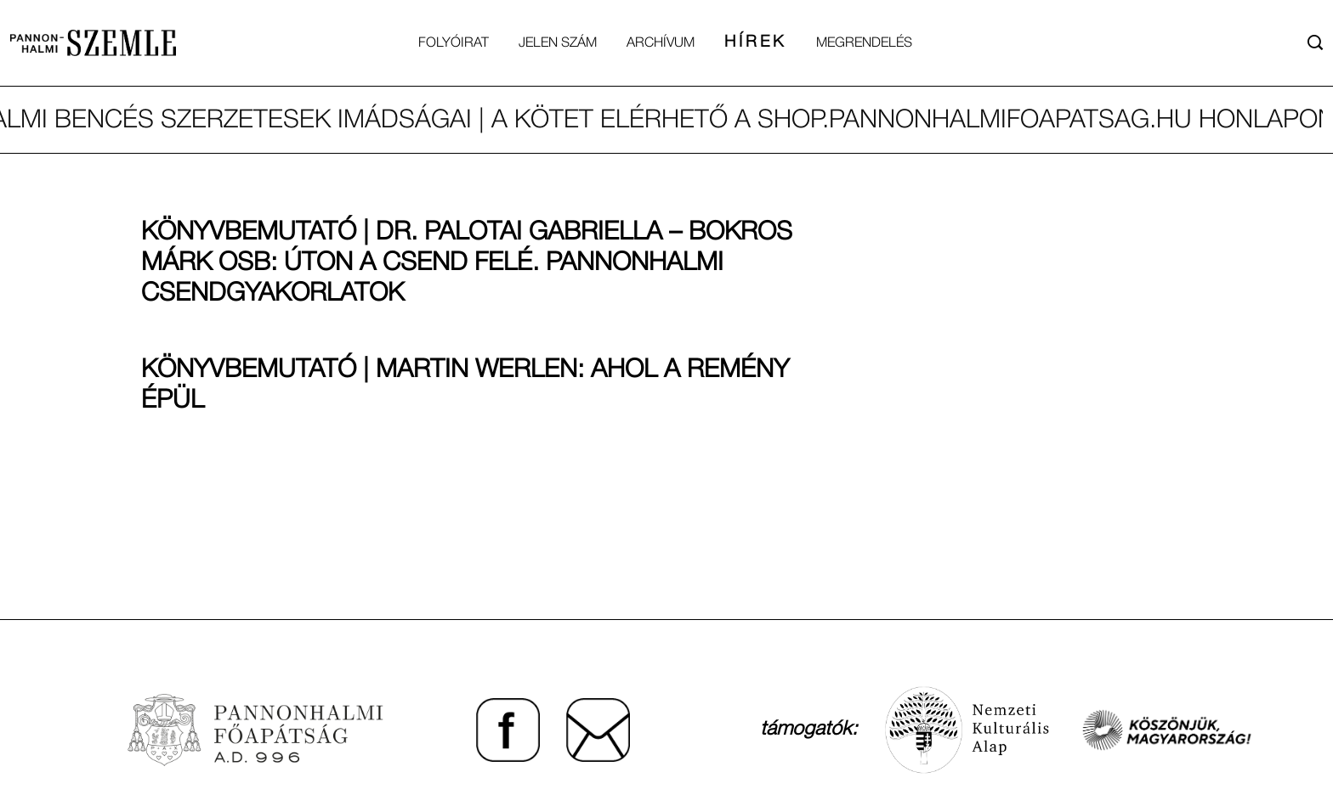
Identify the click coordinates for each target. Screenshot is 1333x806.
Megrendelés (864, 43)
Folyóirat (453, 43)
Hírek (755, 42)
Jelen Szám (558, 43)
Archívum (661, 43)
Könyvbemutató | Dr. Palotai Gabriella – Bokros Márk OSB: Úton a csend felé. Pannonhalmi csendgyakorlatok (466, 264)
